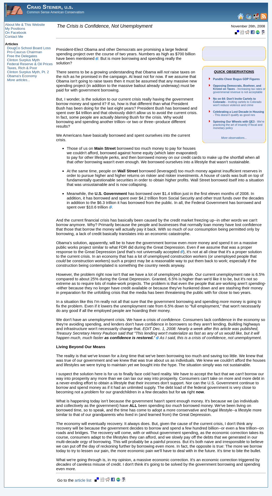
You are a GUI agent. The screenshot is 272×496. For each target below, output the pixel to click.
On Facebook (15, 33)
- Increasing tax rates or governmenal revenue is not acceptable (239, 89)
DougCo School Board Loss (28, 48)
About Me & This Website (25, 25)
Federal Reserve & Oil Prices (30, 64)
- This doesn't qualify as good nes (238, 113)
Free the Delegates (22, 56)
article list (83, 480)
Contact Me (14, 37)
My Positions (15, 29)
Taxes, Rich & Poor (22, 68)
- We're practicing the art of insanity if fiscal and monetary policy (238, 125)
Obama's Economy (22, 76)
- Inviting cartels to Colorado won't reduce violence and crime (237, 102)
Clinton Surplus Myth (23, 60)
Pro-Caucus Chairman (24, 52)
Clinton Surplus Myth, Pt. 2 (28, 72)
